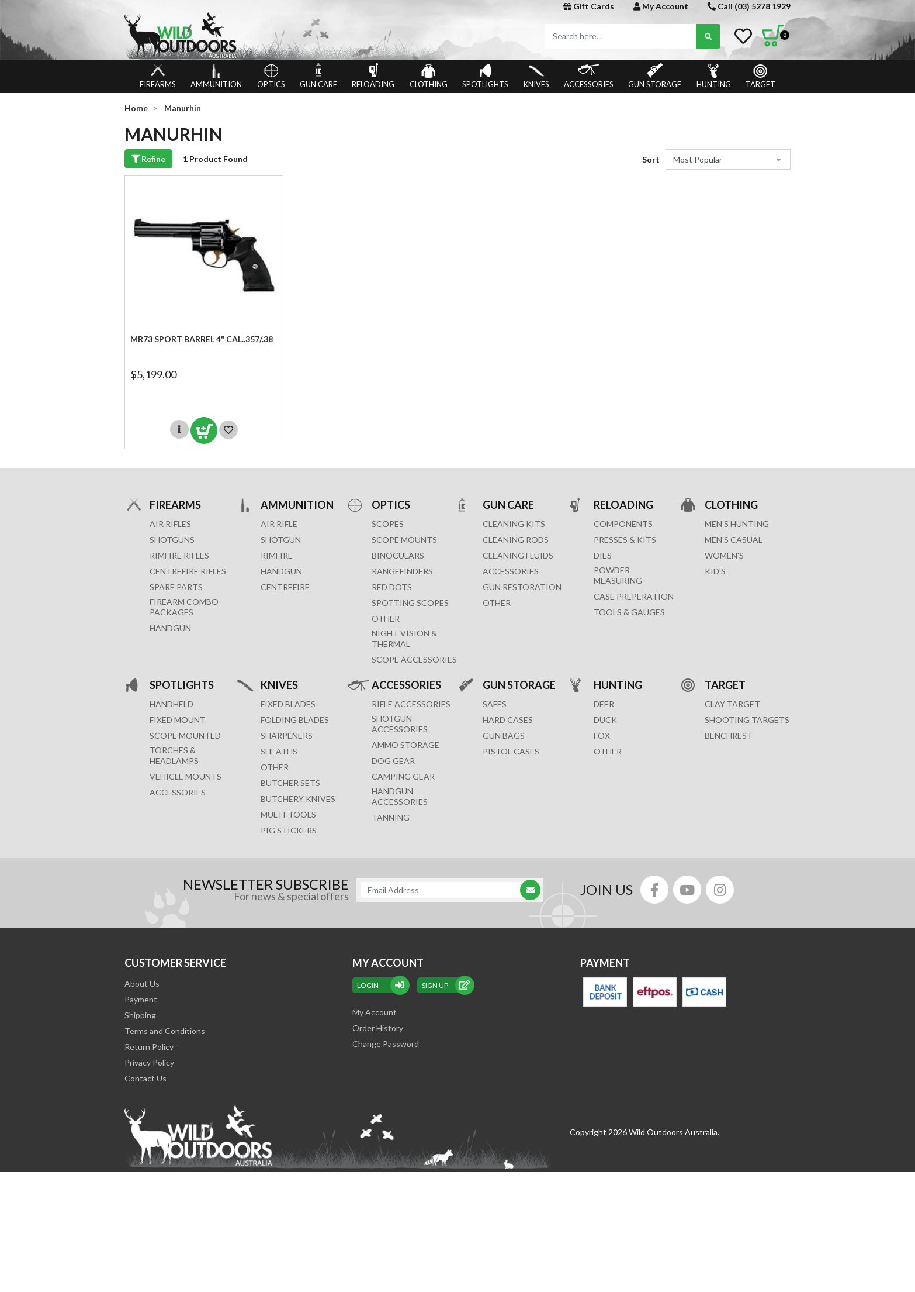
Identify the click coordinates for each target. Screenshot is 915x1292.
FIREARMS (158, 76)
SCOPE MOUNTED (185, 735)
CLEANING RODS (516, 540)
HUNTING (713, 76)
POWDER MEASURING (618, 575)
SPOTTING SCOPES (410, 603)
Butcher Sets (290, 783)
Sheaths (279, 751)
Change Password (385, 1044)
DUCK (605, 720)
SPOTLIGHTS (485, 76)
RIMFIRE (277, 555)
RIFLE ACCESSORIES (411, 704)
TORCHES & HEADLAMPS (174, 755)
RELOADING (373, 76)
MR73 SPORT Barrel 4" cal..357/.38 (201, 339)
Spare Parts (176, 587)
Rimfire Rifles (179, 555)
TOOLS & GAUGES (629, 612)
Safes (495, 704)
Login (381, 985)
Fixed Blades (288, 704)
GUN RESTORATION (522, 587)
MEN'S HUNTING (737, 524)
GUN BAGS (504, 735)
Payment (140, 999)
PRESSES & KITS (625, 540)
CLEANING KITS (514, 524)
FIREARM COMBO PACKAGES (184, 607)
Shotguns (172, 540)
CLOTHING (429, 76)
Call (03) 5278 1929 (749, 6)
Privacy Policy (149, 1062)
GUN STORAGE (654, 76)
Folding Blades (295, 720)
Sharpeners (287, 735)
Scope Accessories (414, 659)
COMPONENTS (623, 524)
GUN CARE (318, 76)
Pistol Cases (511, 751)
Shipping (140, 1015)
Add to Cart (203, 430)
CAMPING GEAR (403, 776)
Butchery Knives (298, 799)
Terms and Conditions (164, 1031)
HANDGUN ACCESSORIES (400, 796)
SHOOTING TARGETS (747, 720)
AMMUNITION (216, 76)
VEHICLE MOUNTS (185, 776)
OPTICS (271, 76)
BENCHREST (729, 735)
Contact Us (145, 1078)
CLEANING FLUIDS (518, 555)
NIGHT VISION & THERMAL (404, 638)
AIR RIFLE (279, 524)
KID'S (715, 571)
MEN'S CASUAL (734, 540)
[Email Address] (444, 890)
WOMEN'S (724, 555)
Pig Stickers (289, 830)
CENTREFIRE (285, 587)
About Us (142, 983)
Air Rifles (170, 524)
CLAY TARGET (732, 704)
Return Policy (149, 1047)
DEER (604, 704)
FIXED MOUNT (178, 720)
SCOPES (388, 524)
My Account (660, 6)
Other (275, 767)
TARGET (760, 76)
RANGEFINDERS (402, 571)
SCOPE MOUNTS (404, 540)
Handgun (170, 628)
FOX (602, 735)
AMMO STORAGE (405, 745)
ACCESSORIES (589, 76)
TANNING (391, 817)
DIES (603, 555)
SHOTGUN (281, 540)
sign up (446, 985)
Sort (651, 159)
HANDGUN (281, 571)
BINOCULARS (398, 555)
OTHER (386, 618)
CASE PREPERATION (634, 596)
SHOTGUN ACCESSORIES (400, 724)
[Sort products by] (728, 159)
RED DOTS (392, 587)
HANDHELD (171, 704)
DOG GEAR (393, 761)
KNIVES (536, 76)
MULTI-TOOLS (288, 814)
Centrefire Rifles (188, 571)
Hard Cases (508, 720)
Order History (377, 1028)
